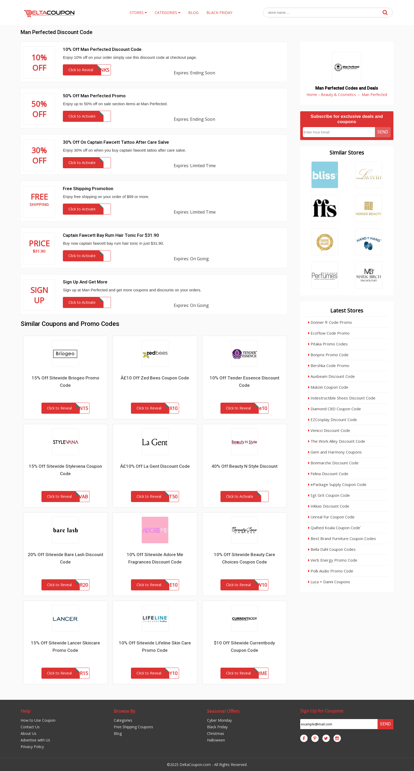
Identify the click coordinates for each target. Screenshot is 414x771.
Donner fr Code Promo (330, 322)
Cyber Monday (219, 720)
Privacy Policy (32, 746)
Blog (118, 733)
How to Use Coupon (38, 720)
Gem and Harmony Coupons (335, 452)
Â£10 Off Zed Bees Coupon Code (155, 377)
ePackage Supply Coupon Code (337, 484)
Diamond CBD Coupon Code (334, 408)
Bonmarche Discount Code (333, 462)
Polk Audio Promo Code (330, 571)
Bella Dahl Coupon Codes (332, 549)
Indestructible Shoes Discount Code (341, 398)
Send (382, 131)
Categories (123, 720)
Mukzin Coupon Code (328, 387)
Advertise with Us (35, 740)
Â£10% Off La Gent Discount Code (155, 466)
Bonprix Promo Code (328, 354)
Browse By (124, 711)
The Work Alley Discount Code (336, 441)
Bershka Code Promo (328, 365)
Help (26, 711)
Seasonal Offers (223, 711)
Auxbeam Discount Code (331, 376)
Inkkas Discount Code (328, 506)
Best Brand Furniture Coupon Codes (342, 538)
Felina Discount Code (328, 473)
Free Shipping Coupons (133, 726)
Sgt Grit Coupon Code (329, 495)
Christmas (215, 733)
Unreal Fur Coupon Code (331, 516)
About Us (28, 733)
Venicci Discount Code (329, 430)
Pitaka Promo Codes (328, 343)
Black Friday (217, 726)
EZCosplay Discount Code (332, 419)
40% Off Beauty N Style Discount (244, 466)
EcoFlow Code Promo (329, 333)
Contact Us (30, 726)
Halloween (216, 740)
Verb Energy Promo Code (332, 560)
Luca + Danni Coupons (329, 581)
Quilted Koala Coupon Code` (334, 527)
